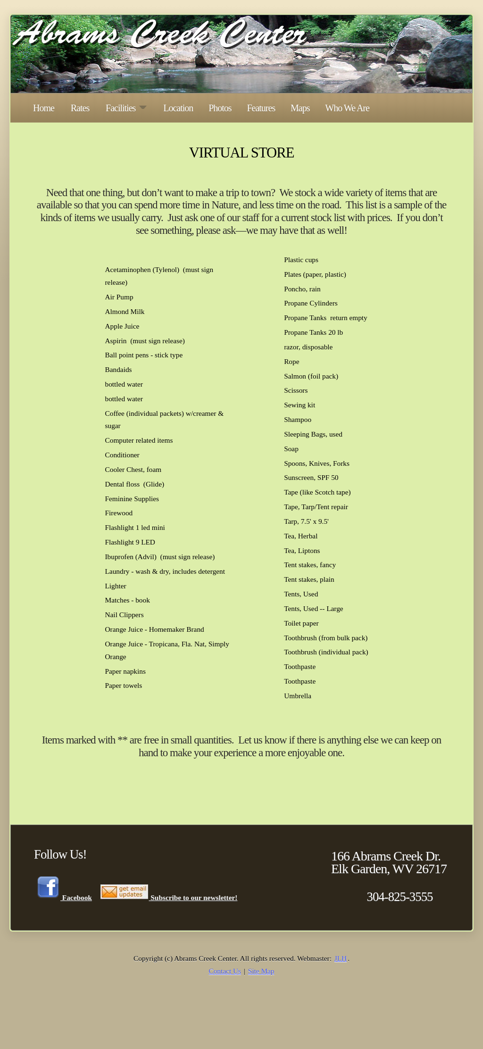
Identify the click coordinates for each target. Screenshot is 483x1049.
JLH (340, 958)
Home (43, 108)
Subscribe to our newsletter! (169, 896)
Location (178, 108)
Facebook (64, 896)
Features (261, 108)
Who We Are (347, 108)
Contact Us (224, 971)
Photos (219, 108)
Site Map (261, 971)
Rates (80, 108)
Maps (300, 108)
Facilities (126, 108)
